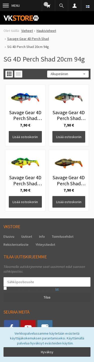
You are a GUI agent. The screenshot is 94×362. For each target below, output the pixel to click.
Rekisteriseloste (16, 244)
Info (42, 236)
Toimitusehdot (62, 236)
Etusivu (9, 236)
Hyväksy (47, 352)
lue (57, 289)
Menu (11, 5)
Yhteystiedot (45, 244)
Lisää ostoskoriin (25, 137)
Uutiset (26, 236)
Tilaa (47, 297)
